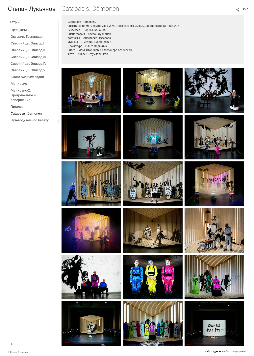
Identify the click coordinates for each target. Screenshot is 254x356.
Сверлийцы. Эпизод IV (28, 64)
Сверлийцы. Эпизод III (28, 57)
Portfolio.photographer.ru (234, 351)
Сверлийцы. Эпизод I (27, 43)
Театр (12, 22)
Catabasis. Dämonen (26, 113)
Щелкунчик (20, 30)
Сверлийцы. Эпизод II (28, 50)
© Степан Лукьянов (18, 352)
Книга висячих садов (27, 77)
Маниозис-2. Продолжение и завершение (23, 95)
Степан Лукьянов (32, 8)
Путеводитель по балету (30, 120)
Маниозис (19, 84)
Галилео (17, 107)
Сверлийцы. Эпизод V (28, 70)
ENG (245, 9)
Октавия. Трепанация (27, 37)
